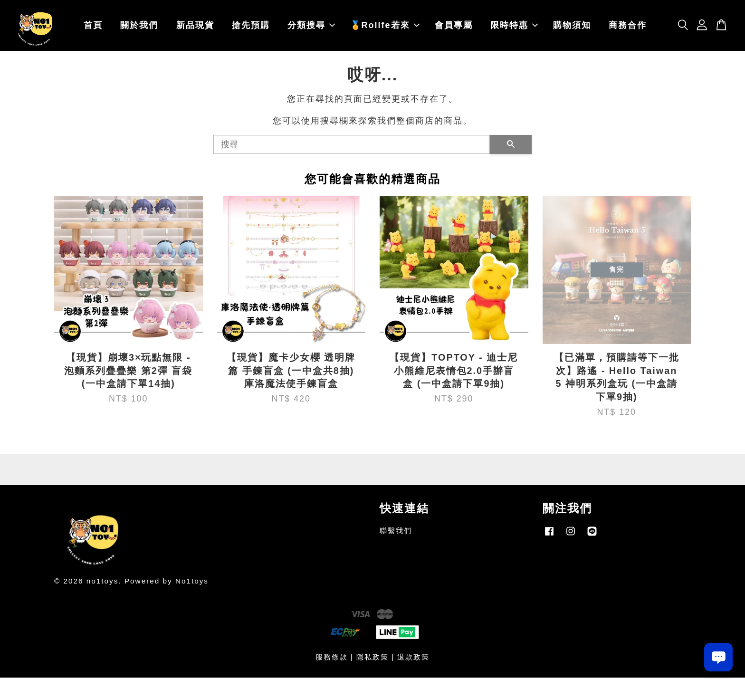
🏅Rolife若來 (385, 26)
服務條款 (331, 658)
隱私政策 (372, 658)
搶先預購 (251, 26)
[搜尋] (351, 145)
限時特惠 (514, 26)
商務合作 (628, 26)
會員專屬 (454, 26)
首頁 (93, 26)
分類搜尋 (311, 26)
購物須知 (572, 26)
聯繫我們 (396, 532)
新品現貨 (195, 26)
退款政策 (413, 658)
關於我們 (139, 26)
